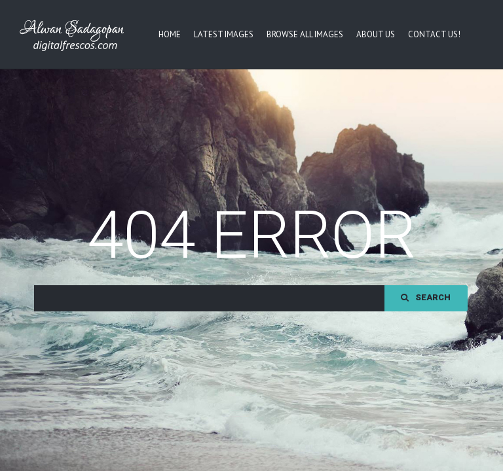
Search (426, 344)
